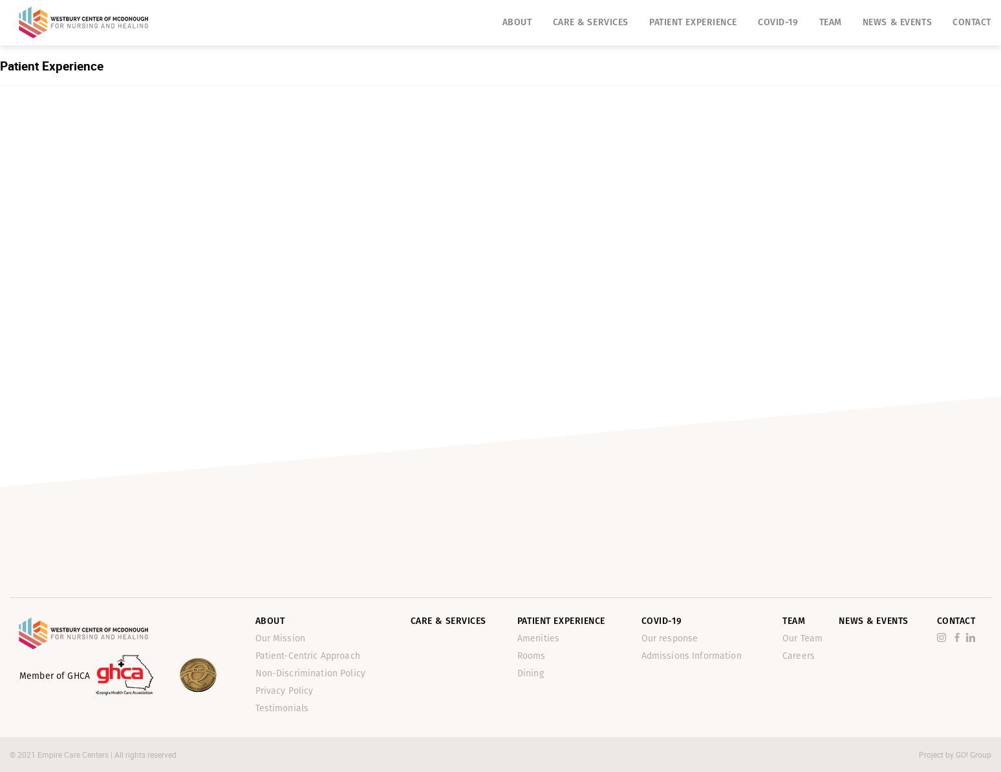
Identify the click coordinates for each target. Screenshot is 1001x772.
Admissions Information (691, 655)
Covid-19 (778, 22)
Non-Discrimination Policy (310, 673)
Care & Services (591, 22)
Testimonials (282, 708)
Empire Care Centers (74, 754)
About (517, 22)
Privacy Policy (284, 690)
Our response (669, 638)
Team (830, 22)
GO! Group (973, 754)
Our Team (802, 638)
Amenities (538, 638)
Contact (972, 22)
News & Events (897, 22)
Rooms (531, 655)
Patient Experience (693, 22)
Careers (798, 655)
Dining (530, 673)
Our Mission (280, 638)
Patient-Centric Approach (307, 655)
